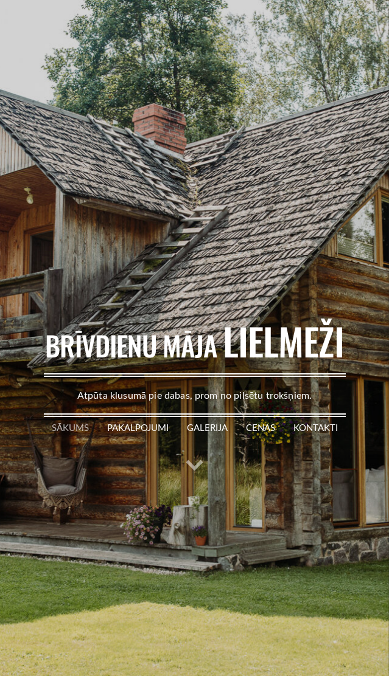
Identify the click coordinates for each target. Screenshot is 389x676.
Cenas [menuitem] (260, 427)
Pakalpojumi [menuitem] (138, 427)
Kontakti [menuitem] (315, 427)
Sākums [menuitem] (70, 427)
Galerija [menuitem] (207, 427)
